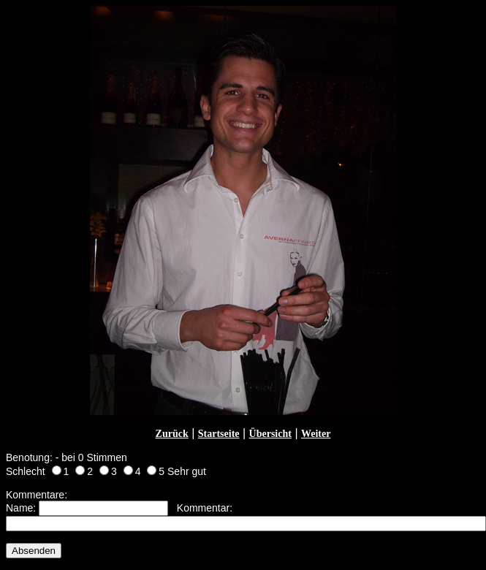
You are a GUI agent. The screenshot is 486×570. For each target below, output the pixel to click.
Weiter (315, 433)
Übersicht (270, 433)
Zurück (172, 433)
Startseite (219, 433)
